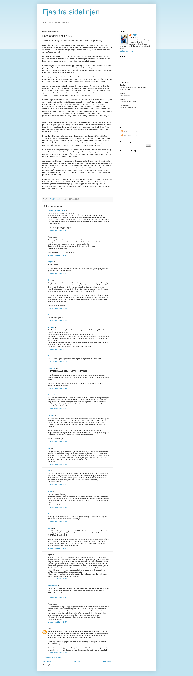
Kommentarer (126, 135)
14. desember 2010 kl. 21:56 (57, 548)
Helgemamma (52, 585)
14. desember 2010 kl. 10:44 (57, 230)
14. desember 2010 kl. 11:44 (57, 388)
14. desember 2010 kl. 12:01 (57, 409)
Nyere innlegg (47, 661)
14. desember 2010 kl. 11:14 (57, 349)
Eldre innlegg (107, 661)
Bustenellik (52, 395)
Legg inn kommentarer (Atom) (60, 665)
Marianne (51, 327)
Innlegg (124, 131)
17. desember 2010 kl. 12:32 (57, 653)
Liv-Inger (51, 415)
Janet (50, 491)
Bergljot (50, 262)
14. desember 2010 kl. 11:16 (57, 361)
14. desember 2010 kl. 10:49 (57, 255)
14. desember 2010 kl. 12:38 (57, 464)
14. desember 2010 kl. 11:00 (57, 308)
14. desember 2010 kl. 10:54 (57, 273)
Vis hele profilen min (126, 51)
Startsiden (77, 661)
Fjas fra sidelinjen (71, 12)
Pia (49, 471)
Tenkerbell (51, 368)
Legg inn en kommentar (53, 657)
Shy (49, 448)
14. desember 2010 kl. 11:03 (57, 321)
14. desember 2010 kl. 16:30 (57, 521)
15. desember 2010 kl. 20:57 (57, 622)
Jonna (50, 514)
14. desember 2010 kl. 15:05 (57, 507)
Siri (49, 356)
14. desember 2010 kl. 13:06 (57, 485)
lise (49, 280)
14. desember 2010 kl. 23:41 (57, 597)
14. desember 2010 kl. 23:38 (57, 579)
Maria (50, 528)
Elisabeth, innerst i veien (56, 210)
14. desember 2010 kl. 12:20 (57, 442)
